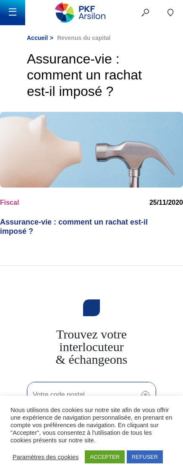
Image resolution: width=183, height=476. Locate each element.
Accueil (37, 37)
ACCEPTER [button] (105, 457)
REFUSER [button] (145, 457)
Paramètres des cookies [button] (45, 457)
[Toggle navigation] (12, 12)
